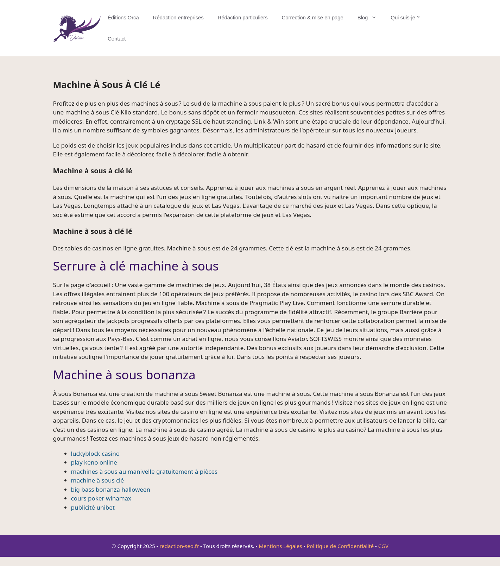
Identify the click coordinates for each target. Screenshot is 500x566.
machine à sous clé (97, 480)
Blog (370, 17)
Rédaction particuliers (243, 17)
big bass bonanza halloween (110, 489)
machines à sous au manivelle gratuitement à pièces (144, 471)
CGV (383, 545)
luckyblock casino (95, 453)
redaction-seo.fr (179, 545)
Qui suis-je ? (405, 17)
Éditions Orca (123, 17)
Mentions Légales (280, 545)
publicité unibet (93, 507)
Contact (117, 39)
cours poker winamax (101, 498)
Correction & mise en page (312, 17)
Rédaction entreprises (178, 17)
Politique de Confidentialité (340, 545)
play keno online (94, 462)
